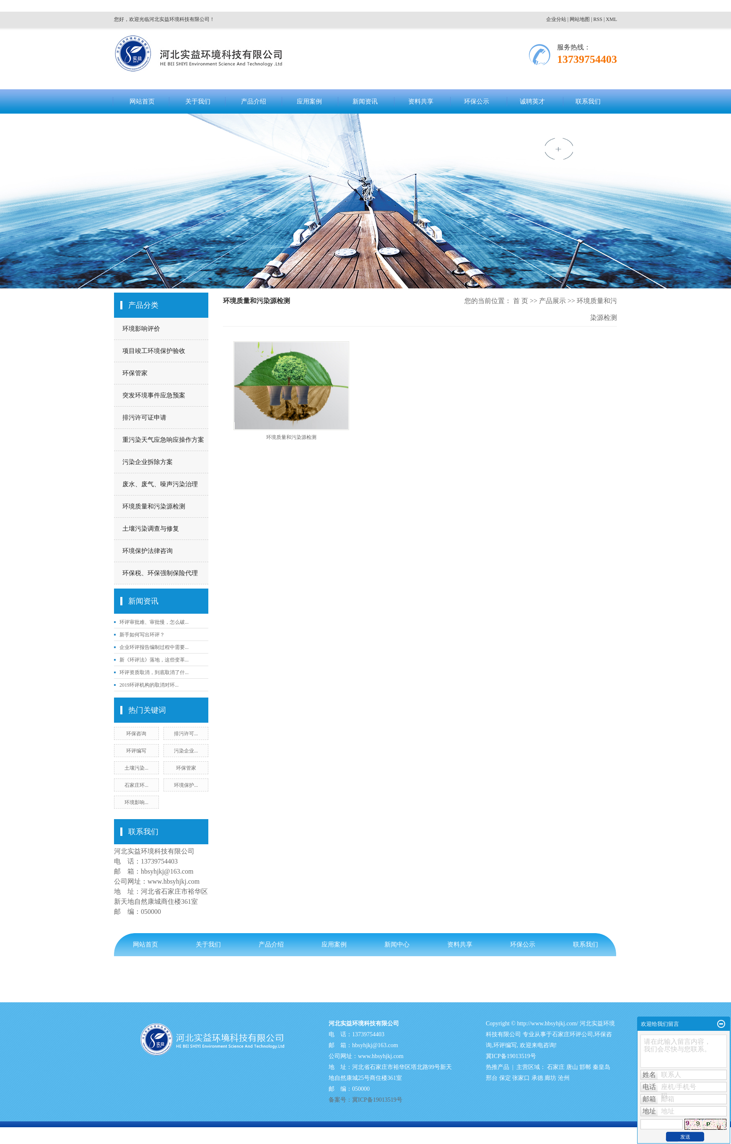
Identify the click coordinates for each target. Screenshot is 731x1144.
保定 (505, 1078)
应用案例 (309, 101)
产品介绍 (253, 101)
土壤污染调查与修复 (150, 528)
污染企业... (186, 751)
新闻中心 (397, 944)
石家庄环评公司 (572, 1034)
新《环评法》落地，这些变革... (154, 660)
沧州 (564, 1078)
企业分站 (556, 19)
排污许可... (186, 734)
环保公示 (476, 101)
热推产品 (497, 1067)
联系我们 (588, 101)
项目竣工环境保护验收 (153, 351)
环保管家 (135, 373)
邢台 (492, 1078)
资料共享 (420, 101)
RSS (598, 19)
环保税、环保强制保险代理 (160, 573)
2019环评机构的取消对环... (149, 685)
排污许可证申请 (144, 417)
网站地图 (580, 19)
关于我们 (197, 101)
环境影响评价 (141, 328)
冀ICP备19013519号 (511, 1056)
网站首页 (142, 101)
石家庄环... (136, 785)
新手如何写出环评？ (142, 635)
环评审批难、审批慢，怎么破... (154, 622)
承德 (537, 1078)
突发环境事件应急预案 (153, 395)
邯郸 (585, 1067)
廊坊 (550, 1078)
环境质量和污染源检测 (153, 506)
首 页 (520, 300)
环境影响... (136, 802)
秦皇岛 (601, 1067)
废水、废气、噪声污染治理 (160, 484)
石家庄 (556, 1067)
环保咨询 (136, 734)
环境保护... (186, 785)
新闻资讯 (365, 101)
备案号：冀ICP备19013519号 (152, 979)
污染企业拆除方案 (147, 462)
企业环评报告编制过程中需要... (154, 647)
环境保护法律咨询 (147, 550)
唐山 (572, 1067)
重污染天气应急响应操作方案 (163, 439)
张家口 (521, 1078)
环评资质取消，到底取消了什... (154, 672)
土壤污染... (136, 768)
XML (611, 19)
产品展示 (552, 300)
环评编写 (136, 751)
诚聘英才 (532, 101)
